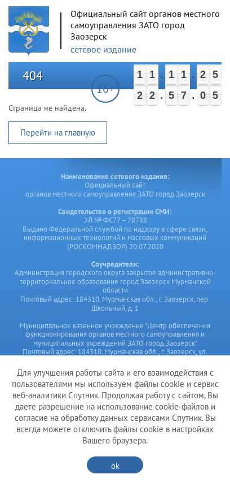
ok (115, 465)
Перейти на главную (57, 132)
